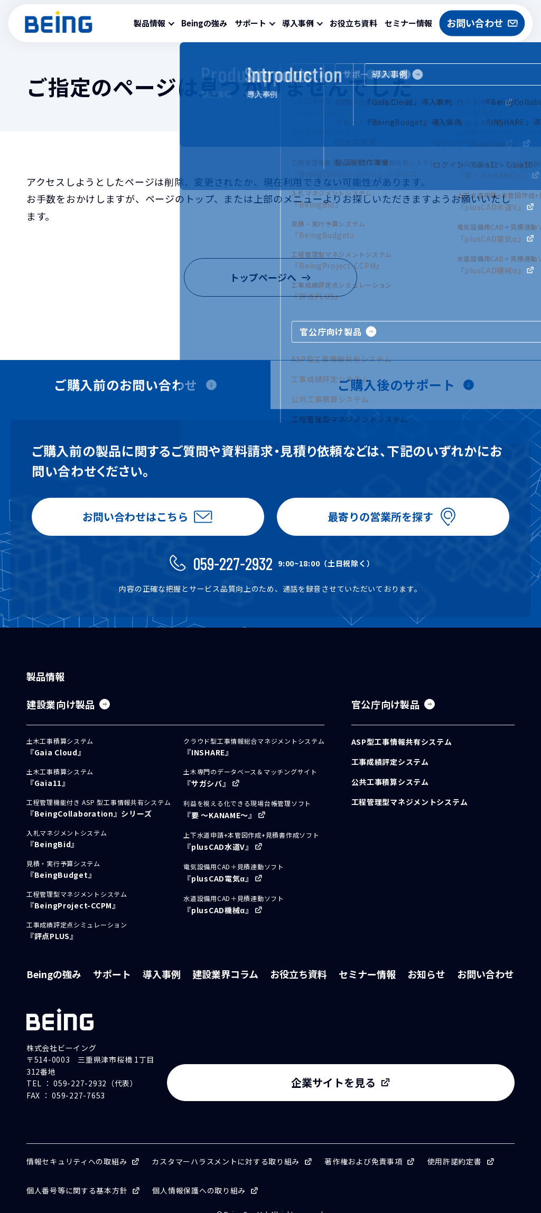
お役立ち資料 (353, 23)
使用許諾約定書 (454, 1146)
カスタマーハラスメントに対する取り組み (226, 1146)
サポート (112, 982)
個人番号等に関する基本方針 (76, 1175)
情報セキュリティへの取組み (76, 1146)
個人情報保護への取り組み (199, 1175)
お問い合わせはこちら (133, 520)
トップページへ (270, 277)
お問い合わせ (485, 982)
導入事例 (162, 982)
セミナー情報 (408, 23)
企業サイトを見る (427, 1067)
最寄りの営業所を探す (378, 520)
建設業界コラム (225, 982)
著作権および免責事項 (363, 1146)
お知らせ (426, 982)
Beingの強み (204, 23)
